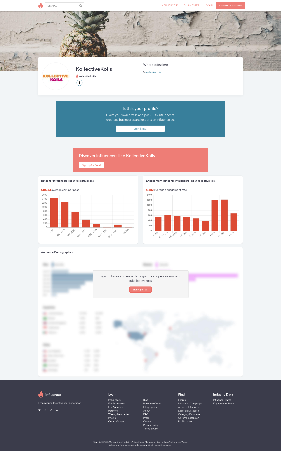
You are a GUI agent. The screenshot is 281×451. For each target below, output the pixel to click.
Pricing (112, 417)
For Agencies (115, 406)
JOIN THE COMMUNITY (230, 5)
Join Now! (140, 128)
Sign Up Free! (140, 289)
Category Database (189, 414)
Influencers (114, 399)
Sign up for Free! (91, 165)
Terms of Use (150, 428)
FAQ (145, 414)
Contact (147, 421)
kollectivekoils (153, 72)
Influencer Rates (222, 399)
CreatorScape (116, 421)
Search (182, 399)
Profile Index (185, 421)
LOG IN (208, 5)
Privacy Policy (150, 424)
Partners (113, 410)
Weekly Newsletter (119, 414)
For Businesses (116, 403)
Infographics (150, 406)
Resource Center (152, 403)
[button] (79, 83)
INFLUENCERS (169, 5)
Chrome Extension (188, 417)
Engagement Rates (223, 403)
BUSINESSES (191, 5)
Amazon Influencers (189, 406)
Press (146, 417)
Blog (145, 399)
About (146, 410)
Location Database (188, 410)
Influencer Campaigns (190, 403)
